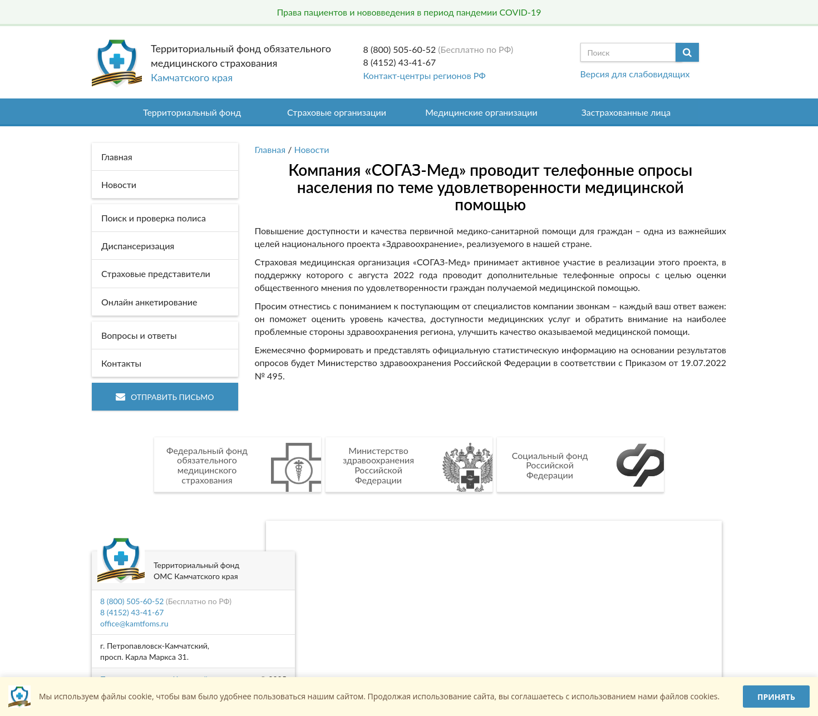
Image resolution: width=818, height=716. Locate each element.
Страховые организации (336, 112)
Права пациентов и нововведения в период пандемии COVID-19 (409, 12)
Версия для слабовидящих (635, 73)
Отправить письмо (165, 397)
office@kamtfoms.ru (134, 623)
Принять (776, 697)
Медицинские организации (481, 112)
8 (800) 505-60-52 (399, 49)
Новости (311, 149)
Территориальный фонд (192, 112)
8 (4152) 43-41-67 (399, 62)
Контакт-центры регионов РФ (424, 75)
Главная (270, 149)
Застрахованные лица (626, 112)
